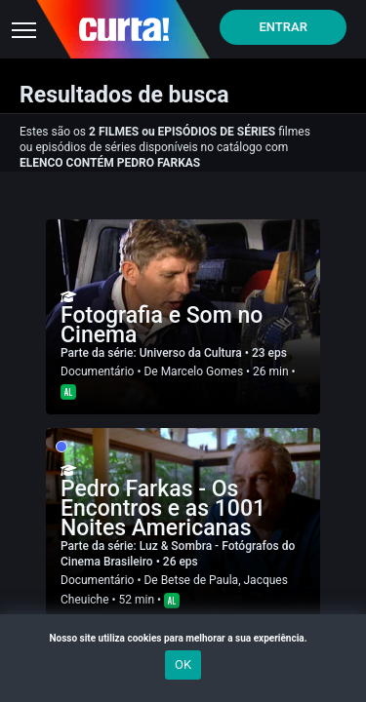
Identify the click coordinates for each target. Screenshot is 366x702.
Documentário (97, 371)
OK (183, 664)
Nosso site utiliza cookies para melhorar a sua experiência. (182, 638)
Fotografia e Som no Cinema (162, 325)
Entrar (283, 27)
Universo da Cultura (192, 353)
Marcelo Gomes (202, 371)
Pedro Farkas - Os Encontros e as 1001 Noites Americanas (163, 508)
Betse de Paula (200, 580)
